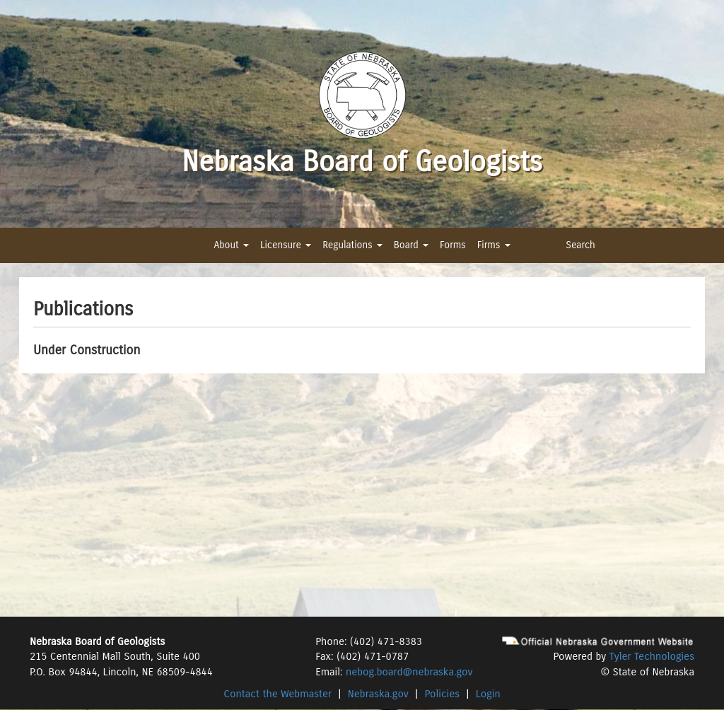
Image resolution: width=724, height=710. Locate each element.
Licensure (285, 245)
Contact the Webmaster (277, 693)
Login (488, 693)
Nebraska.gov (378, 693)
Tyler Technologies (651, 656)
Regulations (352, 245)
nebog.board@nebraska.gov (409, 671)
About (231, 245)
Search (580, 245)
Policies (442, 693)
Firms (493, 245)
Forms (453, 245)
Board (411, 245)
